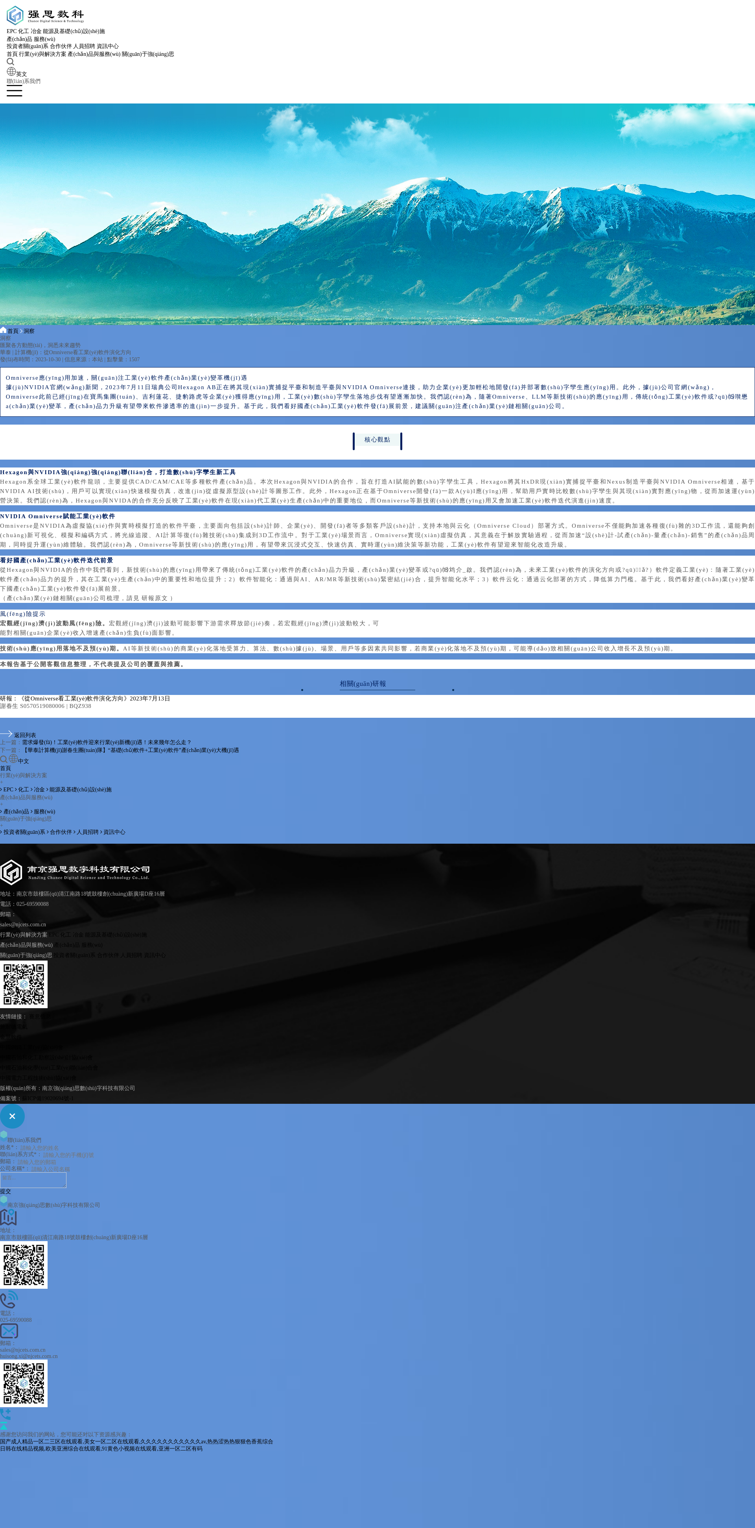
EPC (13, 32)
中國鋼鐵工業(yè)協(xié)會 (31, 1047)
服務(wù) (45, 39)
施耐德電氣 (14, 1027)
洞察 (29, 331)
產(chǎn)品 (21, 39)
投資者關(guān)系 (29, 47)
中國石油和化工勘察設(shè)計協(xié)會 (46, 1058)
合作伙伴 (62, 47)
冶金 (37, 32)
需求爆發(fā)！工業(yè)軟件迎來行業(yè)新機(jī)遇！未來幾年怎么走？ (107, 742)
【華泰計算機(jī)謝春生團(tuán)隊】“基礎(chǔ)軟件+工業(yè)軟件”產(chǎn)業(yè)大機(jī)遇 (130, 750)
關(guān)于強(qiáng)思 (149, 54)
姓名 (5, 1147)
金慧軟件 (11, 1037)
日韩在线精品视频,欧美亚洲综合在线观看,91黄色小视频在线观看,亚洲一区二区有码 (101, 1449)
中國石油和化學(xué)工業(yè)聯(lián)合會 (49, 1068)
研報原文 (155, 598)
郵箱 (5, 1161)
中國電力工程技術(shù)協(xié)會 (38, 1078)
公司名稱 (11, 1168)
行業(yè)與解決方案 (44, 54)
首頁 (13, 54)
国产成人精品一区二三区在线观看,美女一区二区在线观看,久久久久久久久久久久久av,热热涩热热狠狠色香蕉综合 (136, 1442)
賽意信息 (40, 1017)
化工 (24, 32)
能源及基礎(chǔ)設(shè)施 (75, 32)
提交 (5, 1191)
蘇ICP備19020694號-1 (48, 1098)
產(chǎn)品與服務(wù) (95, 54)
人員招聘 (86, 47)
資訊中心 (109, 47)
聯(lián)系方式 (17, 1154)
